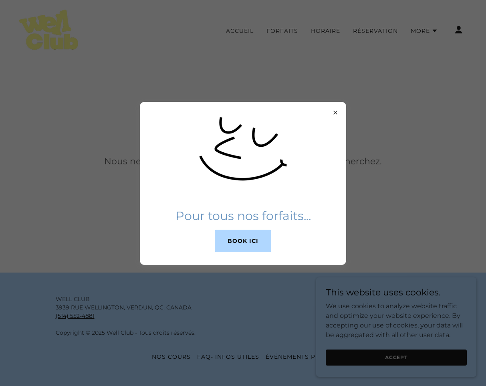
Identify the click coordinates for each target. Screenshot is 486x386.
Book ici (243, 241)
